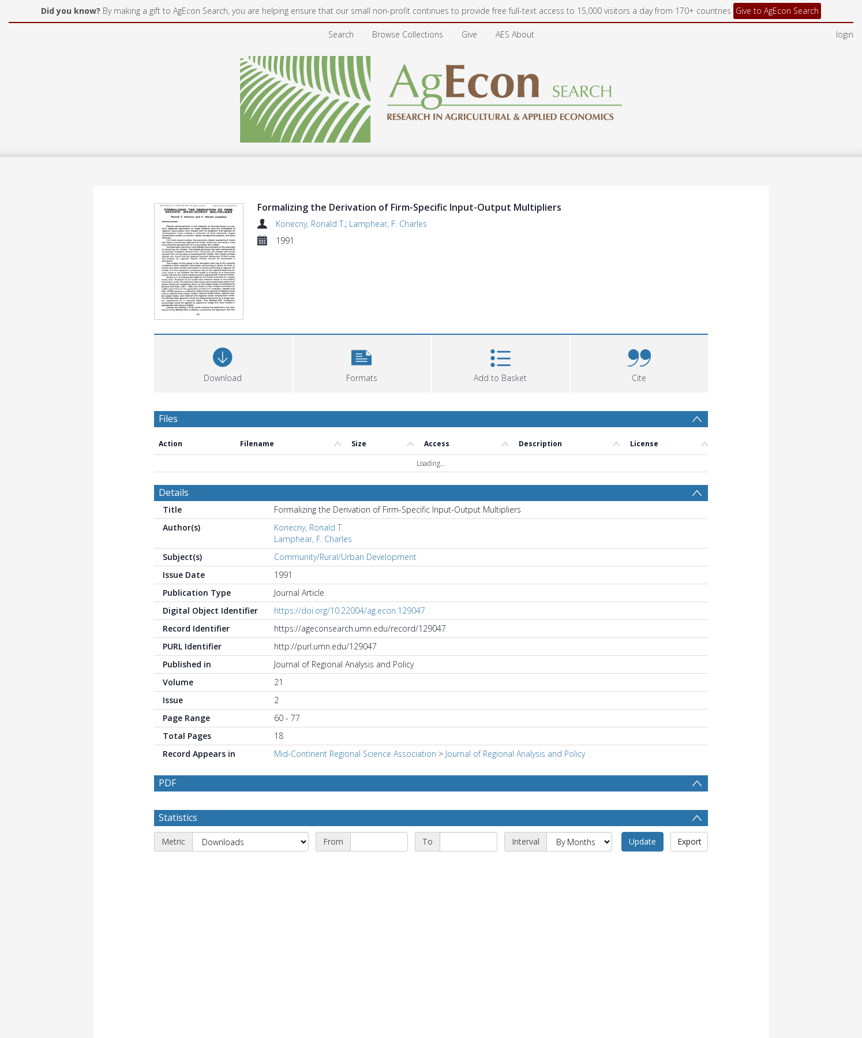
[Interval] (579, 772)
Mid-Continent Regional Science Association (355, 684)
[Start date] (379, 772)
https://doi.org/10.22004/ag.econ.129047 (349, 541)
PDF (167, 713)
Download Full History (661, 982)
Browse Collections (407, 34)
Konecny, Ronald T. (310, 223)
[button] (362, 292)
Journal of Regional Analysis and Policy (515, 684)
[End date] (468, 772)
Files (168, 348)
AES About (515, 34)
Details (174, 423)
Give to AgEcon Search (777, 10)
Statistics (178, 748)
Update (642, 772)
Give (469, 34)
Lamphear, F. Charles (388, 223)
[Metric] (250, 772)
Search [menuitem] (341, 34)
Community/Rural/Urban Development (345, 487)
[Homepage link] (431, 96)
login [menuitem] (844, 34)
